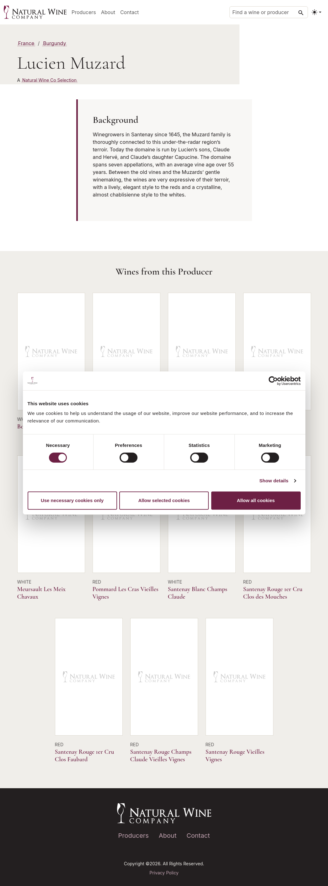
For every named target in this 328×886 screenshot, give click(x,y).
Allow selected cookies (164, 500)
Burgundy (54, 43)
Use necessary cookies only (72, 500)
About (108, 12)
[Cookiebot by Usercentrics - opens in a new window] (273, 380)
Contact (129, 12)
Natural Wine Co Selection (49, 80)
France (26, 43)
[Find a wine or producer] (268, 12)
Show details (273, 480)
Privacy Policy (164, 872)
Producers (84, 12)
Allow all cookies (256, 500)
